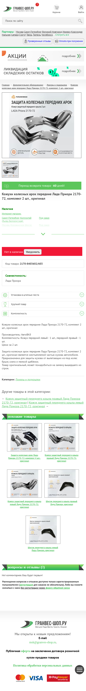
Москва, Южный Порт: (13, 229)
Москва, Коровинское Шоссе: (17, 225)
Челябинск (47, 34)
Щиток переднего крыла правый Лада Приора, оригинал (61, 503)
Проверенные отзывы (37, 41)
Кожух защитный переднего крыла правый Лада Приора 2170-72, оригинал (61, 458)
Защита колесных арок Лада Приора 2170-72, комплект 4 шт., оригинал (24, 458)
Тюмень (37, 34)
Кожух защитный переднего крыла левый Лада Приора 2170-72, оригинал (43, 404)
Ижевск (67, 31)
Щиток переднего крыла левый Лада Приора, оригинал (43, 549)
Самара (15, 34)
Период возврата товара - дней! (33, 186)
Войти (81, 9)
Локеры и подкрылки (57, 84)
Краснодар (76, 31)
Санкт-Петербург (33, 31)
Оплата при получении (69, 41)
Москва (19, 31)
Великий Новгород (52, 31)
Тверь (29, 34)
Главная (5, 84)
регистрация (26, 584)
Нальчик (6, 34)
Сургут (22, 34)
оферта (25, 651)
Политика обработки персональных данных (42, 665)
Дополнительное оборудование (28, 84)
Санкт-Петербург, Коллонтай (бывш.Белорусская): (16, 219)
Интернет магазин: (11, 213)
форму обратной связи (58, 588)
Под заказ (44, 218)
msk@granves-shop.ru (42, 642)
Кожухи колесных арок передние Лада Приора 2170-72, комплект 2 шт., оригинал (40, 86)
